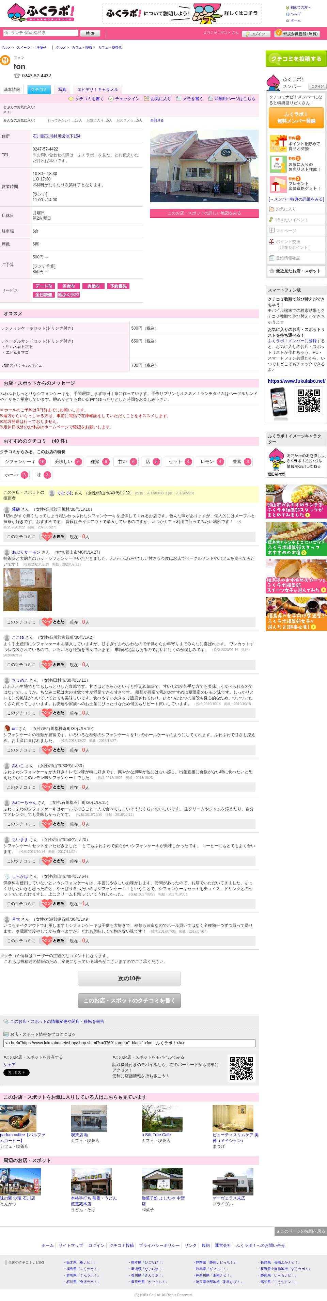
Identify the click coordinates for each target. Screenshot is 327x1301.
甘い (127, 461)
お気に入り (161, 98)
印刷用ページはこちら (235, 98)
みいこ (18, 765)
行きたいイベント (292, 220)
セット (180, 461)
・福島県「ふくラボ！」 (81, 1269)
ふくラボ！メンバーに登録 (292, 340)
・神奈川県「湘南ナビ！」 (212, 1275)
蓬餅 (16, 509)
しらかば (20, 876)
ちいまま (20, 839)
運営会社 (223, 1245)
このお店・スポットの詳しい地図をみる (204, 213)
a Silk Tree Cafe (156, 1134)
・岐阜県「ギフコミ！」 (211, 1269)
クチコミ (39, 89)
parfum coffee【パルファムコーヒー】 (22, 1137)
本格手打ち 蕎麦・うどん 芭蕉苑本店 (94, 1201)
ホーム (296, 20)
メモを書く (193, 98)
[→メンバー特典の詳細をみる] (296, 199)
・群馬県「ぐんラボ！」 (81, 1275)
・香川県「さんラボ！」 (146, 1275)
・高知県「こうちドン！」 (277, 1282)
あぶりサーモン (26, 552)
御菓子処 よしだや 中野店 (163, 1201)
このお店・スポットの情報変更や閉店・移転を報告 (57, 1021)
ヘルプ (296, 14)
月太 (16, 919)
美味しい (68, 461)
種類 (100, 461)
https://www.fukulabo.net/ (297, 381)
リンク (191, 1245)
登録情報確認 (288, 258)
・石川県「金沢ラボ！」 (81, 1282)
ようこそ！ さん (221, 32)
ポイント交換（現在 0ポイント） (294, 244)
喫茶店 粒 (79, 1134)
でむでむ (65, 493)
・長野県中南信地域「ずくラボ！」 (284, 1269)
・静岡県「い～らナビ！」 (277, 1275)
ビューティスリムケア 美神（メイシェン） (236, 1137)
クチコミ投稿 (121, 1245)
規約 (206, 1245)
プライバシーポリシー (159, 1245)
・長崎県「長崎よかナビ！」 (279, 1262)
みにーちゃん (24, 802)
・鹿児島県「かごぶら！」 (148, 1282)
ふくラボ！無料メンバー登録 (296, 117)
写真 (62, 89)
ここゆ (18, 637)
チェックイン (127, 98)
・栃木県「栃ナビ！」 (80, 1262)
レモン (212, 461)
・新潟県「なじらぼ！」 (146, 1269)
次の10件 (129, 978)
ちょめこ (20, 680)
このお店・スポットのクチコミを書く (129, 1000)
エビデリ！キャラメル (97, 89)
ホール (16, 475)
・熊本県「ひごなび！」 (146, 1262)
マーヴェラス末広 (229, 1198)
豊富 (242, 461)
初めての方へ (301, 7)
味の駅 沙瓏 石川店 (17, 1198)
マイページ (286, 230)
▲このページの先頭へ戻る (300, 1231)
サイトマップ (71, 1245)
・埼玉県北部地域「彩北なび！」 (218, 1282)
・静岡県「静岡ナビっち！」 (214, 1262)
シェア (9, 1064)
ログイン (256, 33)
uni (14, 728)
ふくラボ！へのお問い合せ (260, 1245)
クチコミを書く (89, 98)
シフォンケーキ (25, 461)
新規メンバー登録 (297, 33)
